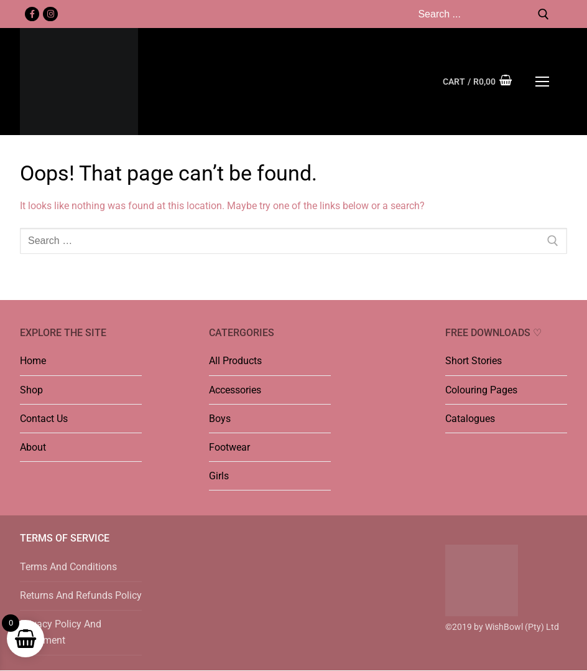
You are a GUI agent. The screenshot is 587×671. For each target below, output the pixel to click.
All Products (235, 361)
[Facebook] (32, 14)
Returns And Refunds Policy (81, 595)
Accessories (235, 390)
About (33, 447)
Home (33, 361)
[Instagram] (50, 14)
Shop (31, 390)
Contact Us (44, 419)
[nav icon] (542, 81)
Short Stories (473, 361)
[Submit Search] (543, 14)
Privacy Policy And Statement (60, 632)
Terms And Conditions (68, 567)
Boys (220, 419)
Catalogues (470, 419)
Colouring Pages (481, 390)
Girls (219, 476)
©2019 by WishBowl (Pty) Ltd (502, 627)
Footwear (229, 447)
